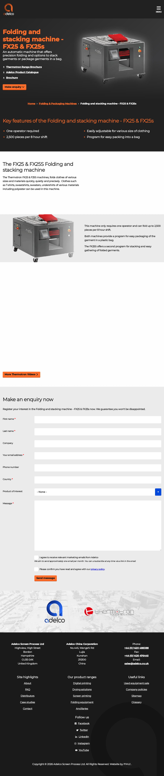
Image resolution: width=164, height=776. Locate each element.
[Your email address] (97, 455)
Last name (8, 431)
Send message (45, 578)
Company (8, 443)
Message (7, 503)
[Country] (97, 480)
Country (7, 479)
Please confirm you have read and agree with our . (72, 569)
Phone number (11, 467)
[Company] (97, 443)
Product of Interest (12, 491)
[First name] (97, 419)
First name (8, 419)
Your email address (12, 455)
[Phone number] (97, 467)
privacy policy (97, 569)
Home (31, 103)
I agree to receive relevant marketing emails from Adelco (68, 557)
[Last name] (97, 431)
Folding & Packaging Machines (58, 103)
